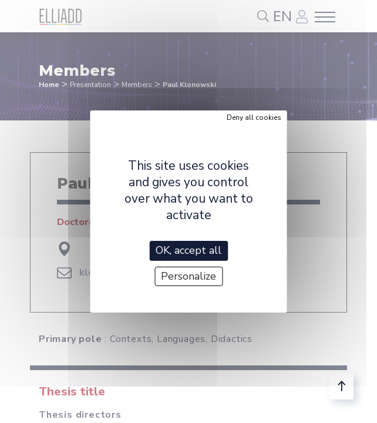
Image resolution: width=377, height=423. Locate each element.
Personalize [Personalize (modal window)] (188, 276)
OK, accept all (188, 250)
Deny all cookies (254, 117)
